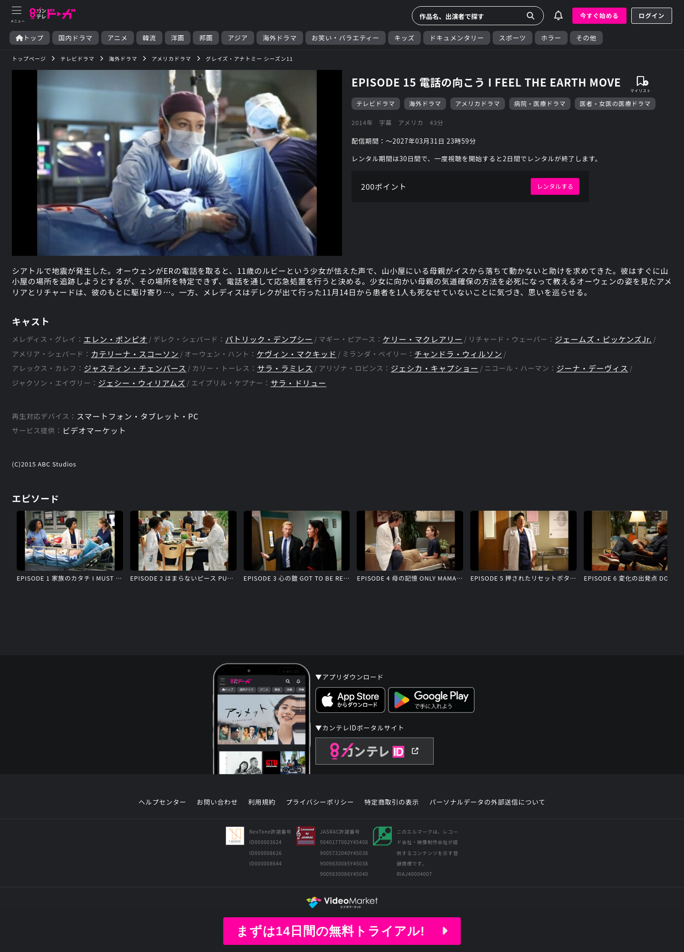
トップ (30, 37)
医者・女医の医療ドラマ (615, 103)
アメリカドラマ (477, 103)
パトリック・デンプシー (269, 339)
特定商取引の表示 (391, 802)
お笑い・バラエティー (346, 37)
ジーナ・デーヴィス (592, 368)
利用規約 (262, 802)
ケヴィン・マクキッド (296, 354)
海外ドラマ (280, 37)
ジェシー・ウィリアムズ (142, 383)
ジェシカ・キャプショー (435, 368)
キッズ (404, 37)
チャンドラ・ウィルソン (458, 354)
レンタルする (555, 186)
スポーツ (512, 37)
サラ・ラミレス (285, 368)
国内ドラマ (75, 37)
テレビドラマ (375, 103)
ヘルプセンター (163, 802)
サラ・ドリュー (299, 383)
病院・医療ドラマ (540, 103)
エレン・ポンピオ (115, 339)
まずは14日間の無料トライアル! (342, 931)
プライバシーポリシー (320, 802)
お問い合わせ (217, 802)
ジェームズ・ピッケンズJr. (603, 339)
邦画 (206, 37)
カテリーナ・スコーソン (135, 354)
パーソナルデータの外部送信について (487, 802)
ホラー (551, 37)
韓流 (149, 37)
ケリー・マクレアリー (423, 339)
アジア (238, 37)
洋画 (178, 37)
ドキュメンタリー (456, 37)
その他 (586, 37)
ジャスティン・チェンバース (135, 368)
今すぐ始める (599, 15)
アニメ (117, 37)
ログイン (652, 15)
